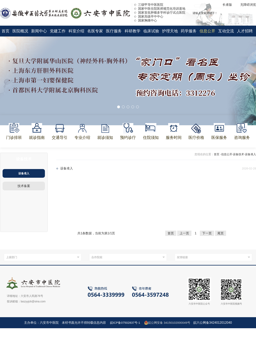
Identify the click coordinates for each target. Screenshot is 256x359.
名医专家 (95, 31)
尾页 (220, 233)
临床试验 (151, 31)
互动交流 (226, 31)
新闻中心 (39, 31)
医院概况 (20, 31)
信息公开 (207, 31)
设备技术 (238, 154)
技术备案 (24, 186)
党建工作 (58, 31)
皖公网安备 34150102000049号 (168, 323)
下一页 (207, 233)
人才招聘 (245, 31)
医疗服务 (114, 31)
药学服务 (189, 31)
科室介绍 (76, 31)
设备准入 (23, 173)
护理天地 (170, 31)
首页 (5, 31)
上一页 (184, 233)
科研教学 (132, 31)
